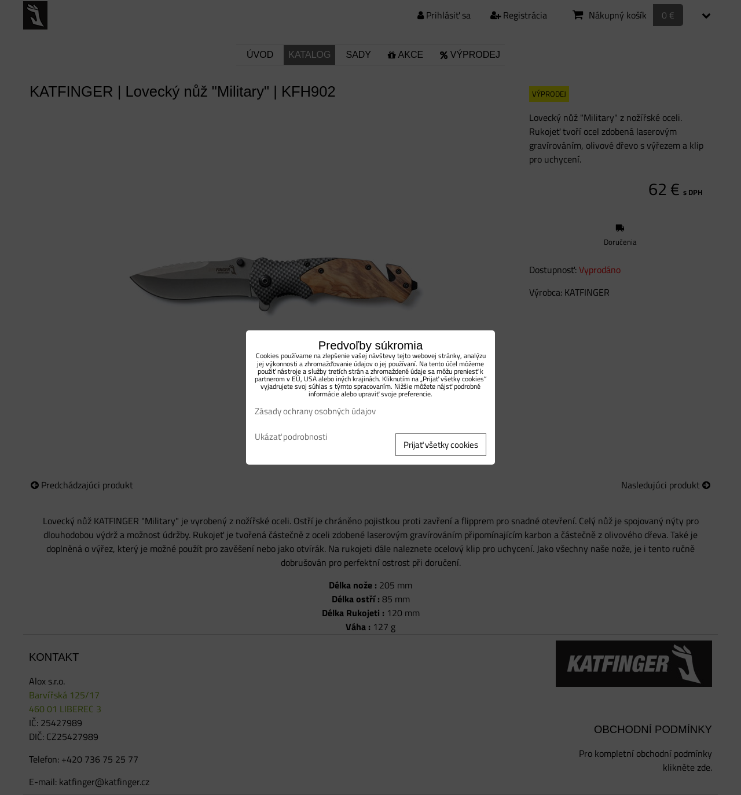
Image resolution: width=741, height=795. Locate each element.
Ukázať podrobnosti (291, 437)
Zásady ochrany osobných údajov (315, 411)
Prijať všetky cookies (440, 444)
